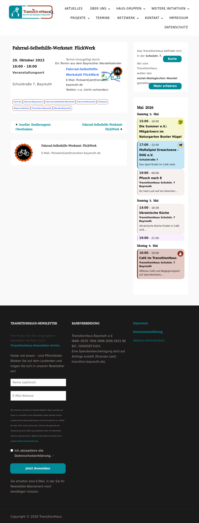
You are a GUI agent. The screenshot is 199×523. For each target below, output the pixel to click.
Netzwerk (126, 18)
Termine (103, 18)
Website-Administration (149, 340)
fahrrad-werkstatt (86, 102)
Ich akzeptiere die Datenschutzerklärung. (34, 452)
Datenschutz (167, 27)
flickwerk (102, 102)
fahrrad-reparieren (33, 102)
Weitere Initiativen (169, 8)
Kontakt (152, 18)
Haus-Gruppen (129, 8)
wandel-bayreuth (62, 108)
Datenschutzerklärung (28, 440)
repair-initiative (21, 108)
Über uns (98, 8)
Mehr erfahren (165, 86)
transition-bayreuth (41, 108)
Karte (172, 59)
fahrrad (17, 102)
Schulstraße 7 (148, 159)
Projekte (78, 18)
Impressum (178, 18)
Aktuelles (74, 8)
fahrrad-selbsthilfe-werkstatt (60, 102)
